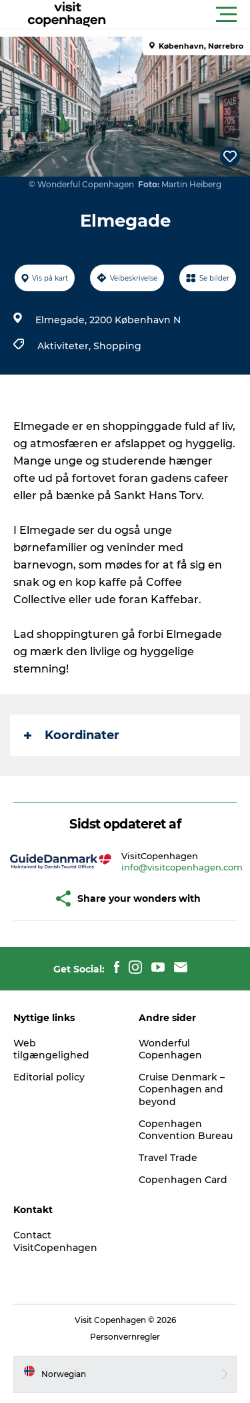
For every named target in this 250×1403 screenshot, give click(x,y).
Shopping (117, 346)
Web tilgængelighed (51, 1049)
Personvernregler (125, 1337)
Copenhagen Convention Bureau (186, 1130)
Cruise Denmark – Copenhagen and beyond (182, 1089)
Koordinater (71, 735)
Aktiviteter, (65, 346)
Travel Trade (168, 1158)
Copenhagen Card (183, 1180)
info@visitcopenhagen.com (182, 867)
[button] (185, 15)
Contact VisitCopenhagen (55, 1241)
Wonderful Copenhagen (170, 1049)
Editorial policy (49, 1077)
